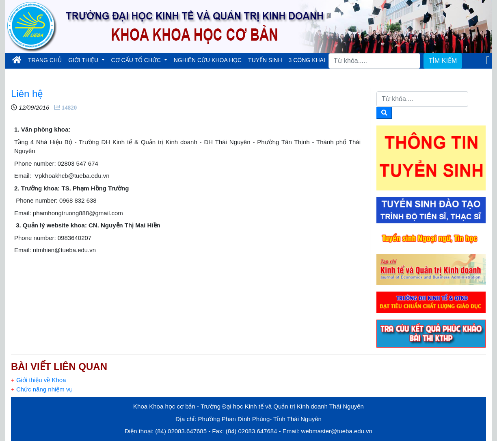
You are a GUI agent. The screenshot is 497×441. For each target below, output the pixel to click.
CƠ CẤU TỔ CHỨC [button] (137, 60)
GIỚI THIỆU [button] (84, 60)
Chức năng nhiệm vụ (42, 389)
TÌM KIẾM (443, 60)
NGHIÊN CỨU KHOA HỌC (208, 60)
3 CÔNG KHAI (307, 60)
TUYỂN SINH (265, 60)
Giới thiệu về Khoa (38, 379)
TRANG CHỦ (46, 59)
